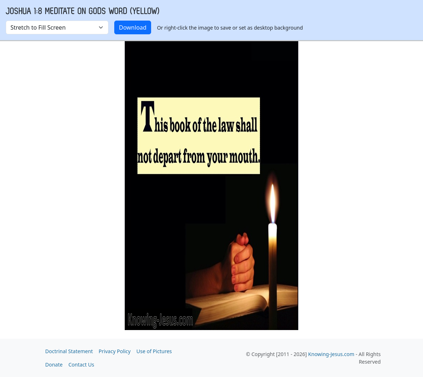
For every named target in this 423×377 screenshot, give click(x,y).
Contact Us (81, 364)
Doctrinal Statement (69, 351)
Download (132, 27)
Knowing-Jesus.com (331, 354)
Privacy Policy (115, 351)
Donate (54, 364)
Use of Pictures (154, 351)
